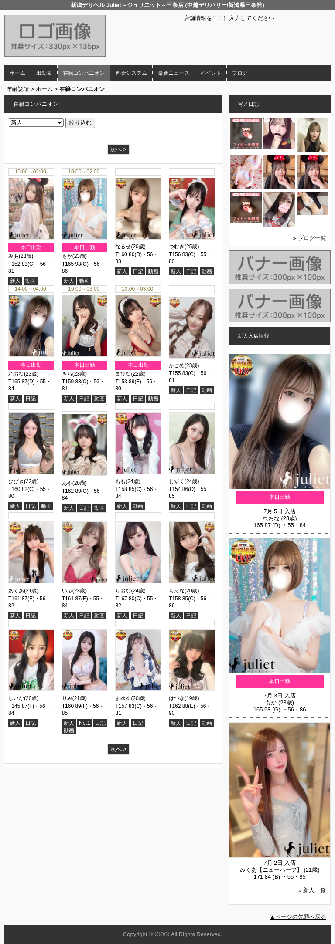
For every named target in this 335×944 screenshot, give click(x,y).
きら (67, 374)
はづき (177, 697)
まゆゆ (123, 697)
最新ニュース (173, 73)
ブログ (240, 73)
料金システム (131, 73)
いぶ (67, 589)
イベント (210, 73)
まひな (123, 374)
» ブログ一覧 (309, 238)
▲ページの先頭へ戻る (298, 917)
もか (67, 256)
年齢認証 (18, 89)
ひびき (16, 481)
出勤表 (44, 73)
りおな (123, 589)
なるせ (123, 247)
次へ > (118, 149)
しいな (16, 697)
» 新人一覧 (312, 890)
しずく (177, 481)
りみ (67, 697)
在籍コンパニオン (84, 73)
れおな (16, 374)
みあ (13, 256)
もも (120, 481)
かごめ (177, 364)
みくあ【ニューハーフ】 (271, 869)
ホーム (17, 73)
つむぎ (177, 247)
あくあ (16, 589)
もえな (177, 589)
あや (67, 481)
